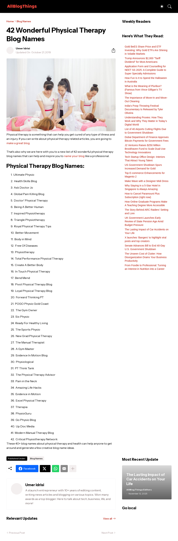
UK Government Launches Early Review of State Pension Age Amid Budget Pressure (144, 221)
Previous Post (17, 532)
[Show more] (72, 468)
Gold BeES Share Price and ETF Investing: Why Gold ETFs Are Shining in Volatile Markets (146, 50)
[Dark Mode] (160, 6)
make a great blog (18, 143)
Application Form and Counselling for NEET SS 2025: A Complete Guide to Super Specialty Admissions (145, 70)
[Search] (168, 6)
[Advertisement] (147, 366)
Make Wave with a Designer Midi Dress (146, 181)
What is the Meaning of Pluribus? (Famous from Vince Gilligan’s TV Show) (143, 90)
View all (107, 518)
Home (10, 21)
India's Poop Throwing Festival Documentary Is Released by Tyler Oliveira (144, 109)
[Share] (112, 50)
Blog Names (24, 21)
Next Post (107, 532)
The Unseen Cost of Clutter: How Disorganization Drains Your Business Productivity (146, 257)
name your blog (74, 156)
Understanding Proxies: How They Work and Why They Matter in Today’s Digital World (146, 121)
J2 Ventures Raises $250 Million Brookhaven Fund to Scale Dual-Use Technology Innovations (145, 149)
